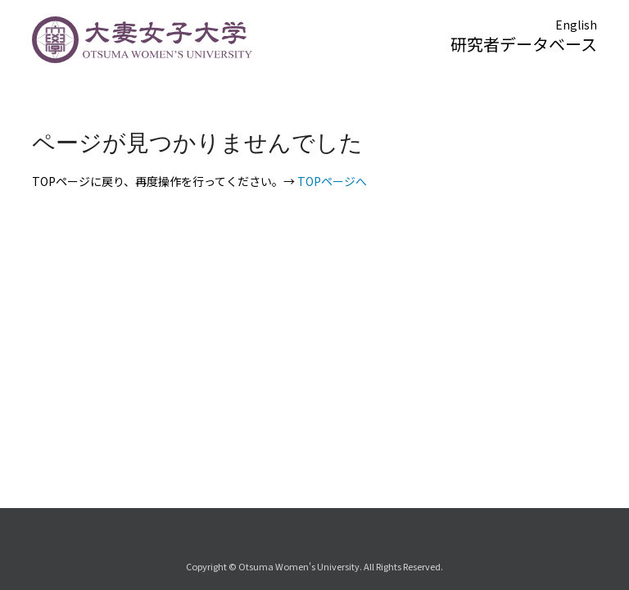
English (576, 24)
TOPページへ (332, 181)
